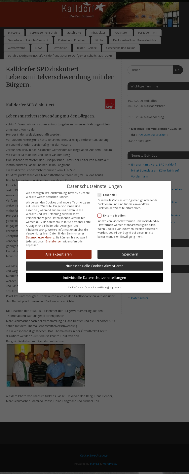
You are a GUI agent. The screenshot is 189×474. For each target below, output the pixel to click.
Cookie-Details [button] (75, 281)
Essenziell (109, 189)
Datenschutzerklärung (40, 232)
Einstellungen (53, 235)
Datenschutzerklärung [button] (96, 281)
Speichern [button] (130, 248)
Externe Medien (113, 210)
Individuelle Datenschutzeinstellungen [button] (94, 272)
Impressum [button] (115, 281)
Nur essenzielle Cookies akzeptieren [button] (94, 260)
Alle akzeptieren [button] (59, 248)
